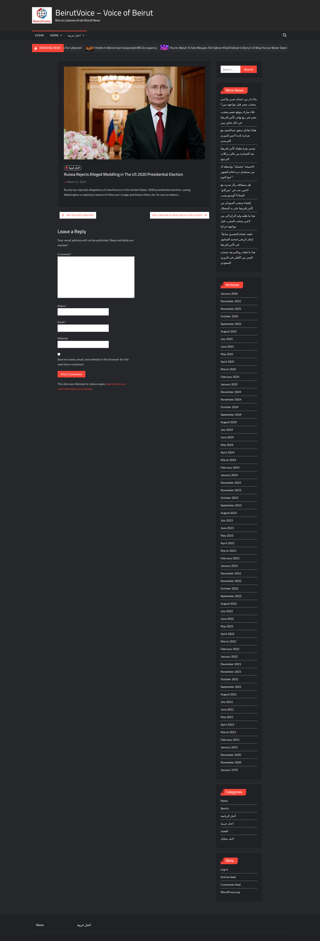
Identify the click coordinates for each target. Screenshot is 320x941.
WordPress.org (230, 892)
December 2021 (231, 664)
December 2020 (231, 754)
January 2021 (229, 747)
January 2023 (229, 565)
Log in (224, 869)
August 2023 (229, 513)
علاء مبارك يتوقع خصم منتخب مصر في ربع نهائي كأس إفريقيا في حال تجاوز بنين (239, 117)
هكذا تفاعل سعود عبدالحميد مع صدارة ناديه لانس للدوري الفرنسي (238, 135)
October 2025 (229, 316)
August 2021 (229, 694)
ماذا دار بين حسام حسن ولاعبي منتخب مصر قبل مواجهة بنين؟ (239, 101)
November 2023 (231, 490)
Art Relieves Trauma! (80, 215)
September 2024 (231, 414)
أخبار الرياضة (228, 816)
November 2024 (231, 399)
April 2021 (227, 724)
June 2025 (227, 346)
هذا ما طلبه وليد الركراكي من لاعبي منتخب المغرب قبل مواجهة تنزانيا (238, 221)
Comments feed (231, 884)
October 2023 (229, 497)
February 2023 (230, 558)
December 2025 (231, 301)
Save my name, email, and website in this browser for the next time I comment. (93, 362)
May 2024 (227, 444)
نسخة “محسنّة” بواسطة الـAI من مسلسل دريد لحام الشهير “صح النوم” (238, 172)
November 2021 (231, 671)
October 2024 (229, 407)
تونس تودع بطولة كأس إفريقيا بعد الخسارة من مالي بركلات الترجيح (238, 154)
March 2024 (228, 460)
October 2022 (229, 588)
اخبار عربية (74, 35)
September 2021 (231, 686)
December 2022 (231, 573)
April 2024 (227, 452)
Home (39, 35)
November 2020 (231, 762)
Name (62, 306)
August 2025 (229, 331)
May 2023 (227, 535)
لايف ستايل (227, 838)
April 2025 (227, 361)
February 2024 (230, 467)
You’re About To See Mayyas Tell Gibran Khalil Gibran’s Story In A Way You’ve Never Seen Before (237, 48)
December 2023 (231, 482)
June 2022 (227, 618)
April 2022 (227, 634)
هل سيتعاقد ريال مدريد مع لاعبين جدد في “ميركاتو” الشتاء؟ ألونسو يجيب (236, 190)
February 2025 (230, 376)
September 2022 (231, 596)
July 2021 (227, 702)
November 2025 (231, 308)
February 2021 (230, 739)
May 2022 (227, 626)
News (54, 35)
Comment (65, 254)
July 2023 (227, 520)
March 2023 (228, 550)
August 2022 (229, 603)
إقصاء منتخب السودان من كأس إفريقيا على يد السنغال (237, 205)
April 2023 (227, 543)
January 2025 (229, 384)
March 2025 (228, 369)
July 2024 (227, 429)
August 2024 (229, 422)
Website (63, 338)
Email (62, 322)
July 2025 (227, 339)
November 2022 (231, 581)
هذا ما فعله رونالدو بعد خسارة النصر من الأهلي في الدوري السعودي (238, 257)
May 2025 (227, 354)
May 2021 (227, 717)
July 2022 (227, 611)
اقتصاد (224, 831)
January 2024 (229, 475)
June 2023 (227, 528)
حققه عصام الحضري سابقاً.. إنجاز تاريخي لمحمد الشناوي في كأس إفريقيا (237, 239)
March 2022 (228, 641)
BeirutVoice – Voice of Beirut (104, 12)
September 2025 (231, 324)
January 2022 (229, 656)
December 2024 (231, 392)
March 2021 (228, 732)
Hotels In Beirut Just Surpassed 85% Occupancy (130, 48)
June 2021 (227, 709)
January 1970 (229, 770)
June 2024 (227, 437)
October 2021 (229, 679)
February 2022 (230, 649)
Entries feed (228, 877)
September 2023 (231, 505)
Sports (225, 808)
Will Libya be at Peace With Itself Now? (177, 215)
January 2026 (229, 293)
